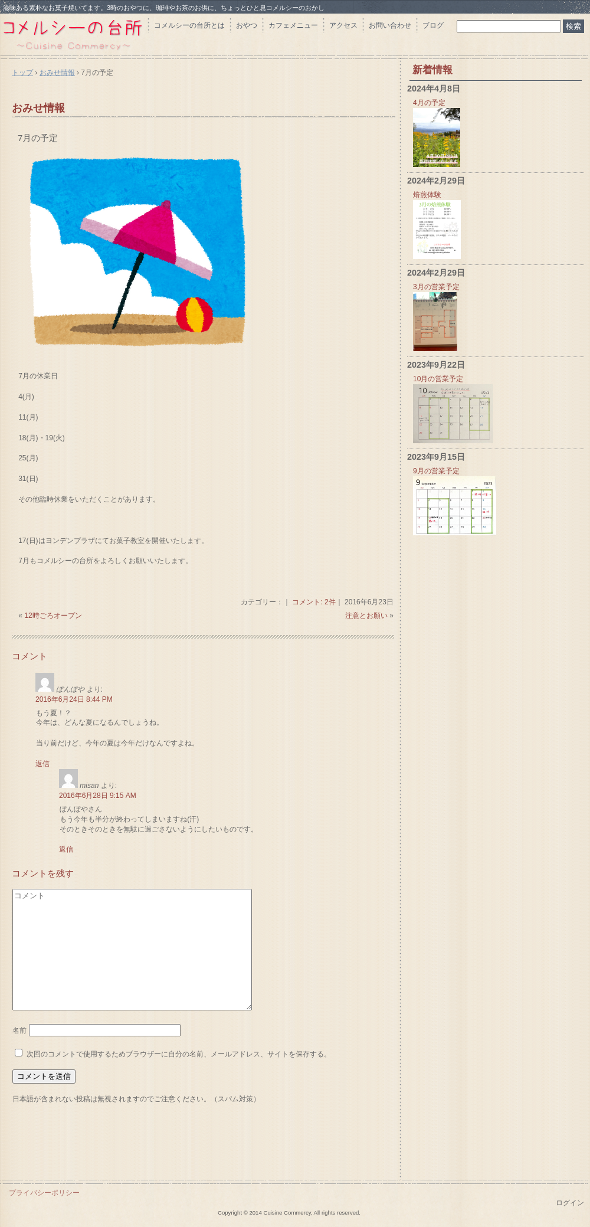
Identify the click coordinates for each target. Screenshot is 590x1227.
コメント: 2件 (313, 602)
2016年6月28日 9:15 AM (97, 795)
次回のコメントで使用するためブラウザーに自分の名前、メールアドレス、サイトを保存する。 (179, 1054)
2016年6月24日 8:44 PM (74, 699)
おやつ (246, 25)
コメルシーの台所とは (189, 25)
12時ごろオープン (52, 615)
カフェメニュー (293, 25)
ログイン (570, 1203)
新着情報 (432, 70)
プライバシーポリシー (44, 1193)
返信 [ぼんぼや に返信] (42, 764)
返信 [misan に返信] (66, 849)
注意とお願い (366, 615)
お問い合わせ (390, 25)
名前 (19, 1030)
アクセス (343, 25)
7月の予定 (38, 138)
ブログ (433, 25)
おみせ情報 (38, 108)
